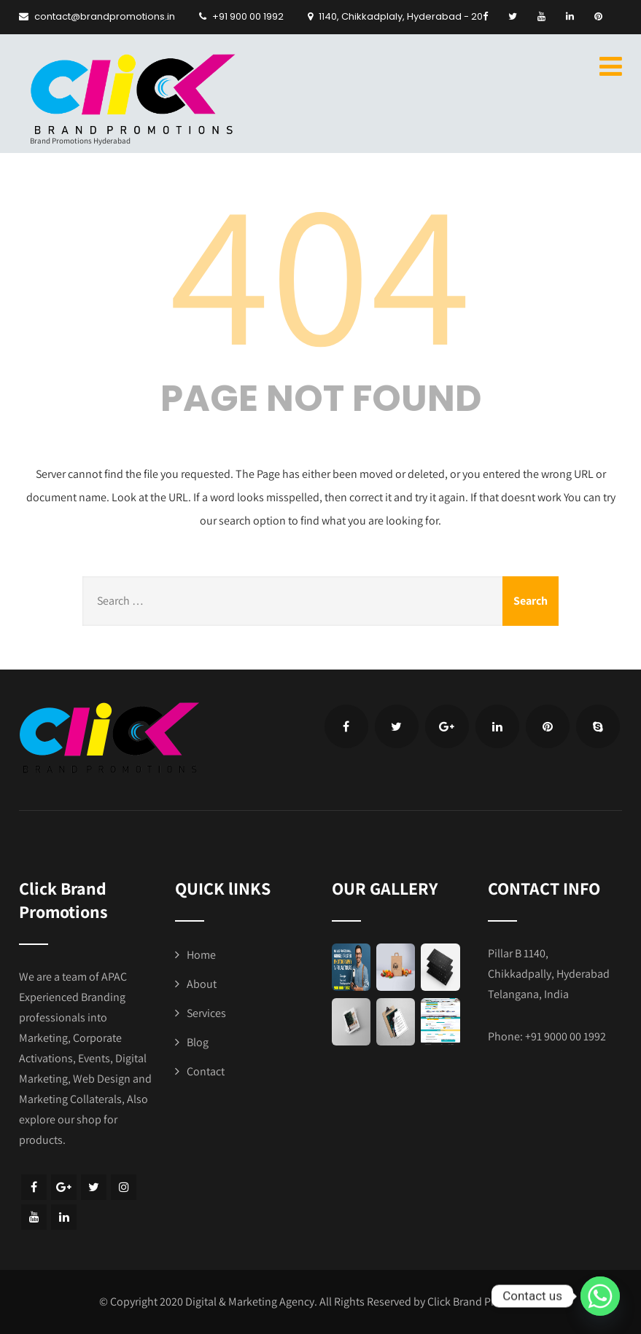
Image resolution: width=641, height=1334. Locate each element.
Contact (206, 1071)
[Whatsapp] (600, 1296)
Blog (198, 1042)
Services (206, 1013)
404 (321, 269)
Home (201, 954)
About (202, 984)
